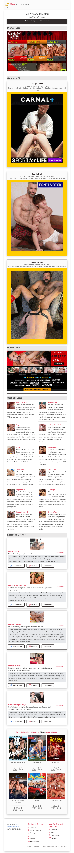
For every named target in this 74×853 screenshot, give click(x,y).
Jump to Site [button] (59, 552)
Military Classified (54, 425)
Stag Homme (37, 84)
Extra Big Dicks (14, 666)
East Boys (51, 490)
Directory (53, 830)
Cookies (32, 836)
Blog (51, 832)
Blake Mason (52, 402)
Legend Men (20, 490)
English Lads (20, 447)
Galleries (33, 566)
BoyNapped (20, 425)
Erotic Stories (54, 835)
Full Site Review (16, 566)
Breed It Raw (52, 512)
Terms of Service (35, 830)
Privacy (31, 833)
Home (27, 21)
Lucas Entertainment (17, 585)
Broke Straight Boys (17, 704)
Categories (34, 21)
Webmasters (33, 841)
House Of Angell (22, 512)
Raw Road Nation (22, 402)
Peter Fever (52, 447)
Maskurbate (13, 551)
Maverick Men (37, 262)
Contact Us (32, 827)
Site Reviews (44, 21)
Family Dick (37, 174)
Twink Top (20, 470)
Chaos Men (52, 470)
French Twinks (14, 624)
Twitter (31, 839)
